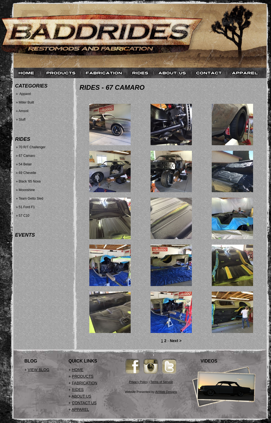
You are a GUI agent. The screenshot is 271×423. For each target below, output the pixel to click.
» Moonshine (25, 190)
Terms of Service (161, 382)
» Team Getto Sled (29, 198)
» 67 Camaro (25, 156)
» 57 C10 (22, 216)
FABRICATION (84, 383)
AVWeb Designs (166, 391)
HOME (78, 370)
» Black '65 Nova (28, 181)
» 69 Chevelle (25, 173)
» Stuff (20, 119)
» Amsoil (22, 111)
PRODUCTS (83, 376)
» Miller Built (24, 102)
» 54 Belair (23, 164)
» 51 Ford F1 (25, 207)
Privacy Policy (138, 382)
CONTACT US (84, 403)
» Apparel (23, 94)
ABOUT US (81, 396)
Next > (175, 341)
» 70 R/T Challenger (30, 147)
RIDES (78, 389)
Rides (90, 87)
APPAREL (80, 409)
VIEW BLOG (39, 370)
